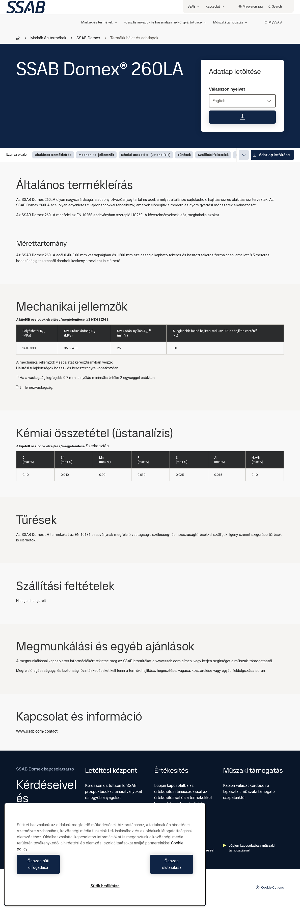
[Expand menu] (244, 155)
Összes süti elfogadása (59, 867)
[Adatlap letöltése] (242, 117)
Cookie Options (270, 887)
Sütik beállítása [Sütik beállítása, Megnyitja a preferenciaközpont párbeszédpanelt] (105, 886)
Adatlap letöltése (271, 154)
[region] (105, 857)
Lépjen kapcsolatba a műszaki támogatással (249, 848)
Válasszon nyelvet (227, 89)
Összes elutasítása (150, 867)
